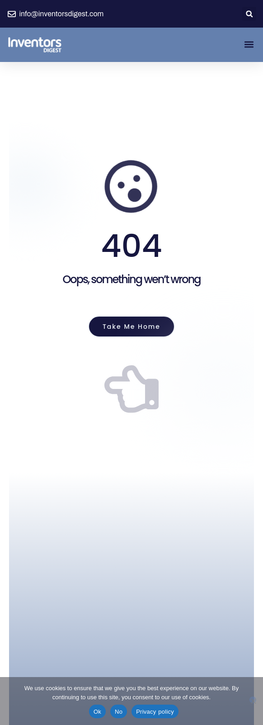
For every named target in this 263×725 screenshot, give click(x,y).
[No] (252, 700)
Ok (97, 711)
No (118, 711)
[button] (249, 14)
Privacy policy (155, 711)
